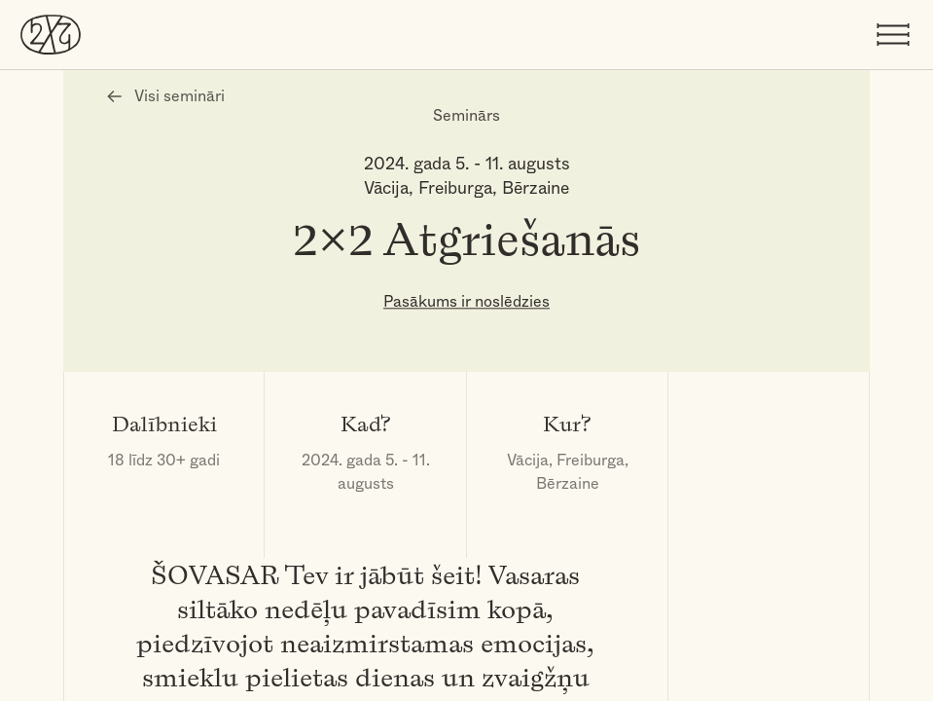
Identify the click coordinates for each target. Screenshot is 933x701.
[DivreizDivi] (50, 34)
